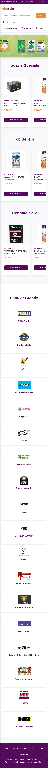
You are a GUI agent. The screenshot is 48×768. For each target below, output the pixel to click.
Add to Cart (16, 120)
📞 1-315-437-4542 (42, 2)
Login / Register (9, 22)
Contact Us (40, 748)
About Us (15, 748)
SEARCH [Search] (41, 16)
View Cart (24, 754)
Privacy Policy (27, 748)
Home (6, 748)
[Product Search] (19, 15)
